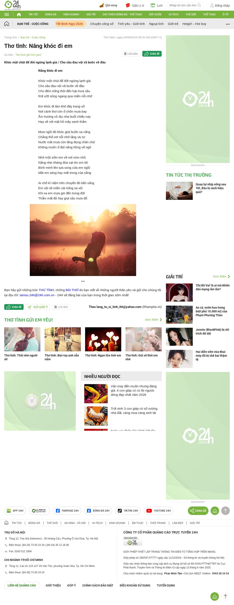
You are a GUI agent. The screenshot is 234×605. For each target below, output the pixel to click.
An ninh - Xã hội (75, 523)
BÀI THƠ (72, 290)
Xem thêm (151, 319)
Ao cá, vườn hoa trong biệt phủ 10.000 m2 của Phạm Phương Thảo (211, 311)
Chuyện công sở (101, 24)
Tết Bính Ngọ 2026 (69, 24)
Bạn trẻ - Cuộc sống (33, 24)
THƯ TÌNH (46, 290)
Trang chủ (10, 37)
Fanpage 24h (67, 511)
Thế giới (191, 14)
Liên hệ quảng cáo (22, 585)
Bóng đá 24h (98, 511)
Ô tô (225, 14)
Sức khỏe (155, 14)
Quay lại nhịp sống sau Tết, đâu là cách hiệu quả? (211, 188)
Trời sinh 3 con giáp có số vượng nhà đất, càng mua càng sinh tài (134, 411)
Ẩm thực (138, 523)
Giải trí (90, 14)
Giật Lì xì (135, 5)
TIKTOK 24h (128, 511)
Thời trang (158, 523)
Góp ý (71, 585)
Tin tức (33, 14)
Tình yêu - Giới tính (131, 24)
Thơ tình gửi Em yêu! (28, 54)
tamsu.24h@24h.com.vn (37, 295)
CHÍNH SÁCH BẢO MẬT (97, 585)
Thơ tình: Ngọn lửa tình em (103, 355)
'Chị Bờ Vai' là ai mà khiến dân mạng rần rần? (213, 287)
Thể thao (209, 14)
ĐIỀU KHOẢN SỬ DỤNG (135, 585)
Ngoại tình (156, 24)
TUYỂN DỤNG (166, 585)
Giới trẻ (173, 24)
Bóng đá (50, 14)
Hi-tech (174, 14)
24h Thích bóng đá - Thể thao (122, 14)
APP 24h (15, 511)
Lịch (157, 5)
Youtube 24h (158, 511)
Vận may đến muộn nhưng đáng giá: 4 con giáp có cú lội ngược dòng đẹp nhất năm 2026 (134, 390)
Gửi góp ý (38, 307)
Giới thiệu (53, 585)
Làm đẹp (177, 523)
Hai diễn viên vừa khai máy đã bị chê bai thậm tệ (211, 355)
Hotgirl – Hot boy (194, 24)
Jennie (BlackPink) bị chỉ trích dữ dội (212, 331)
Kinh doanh (71, 14)
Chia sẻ (155, 53)
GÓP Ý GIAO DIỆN (12, 599)
